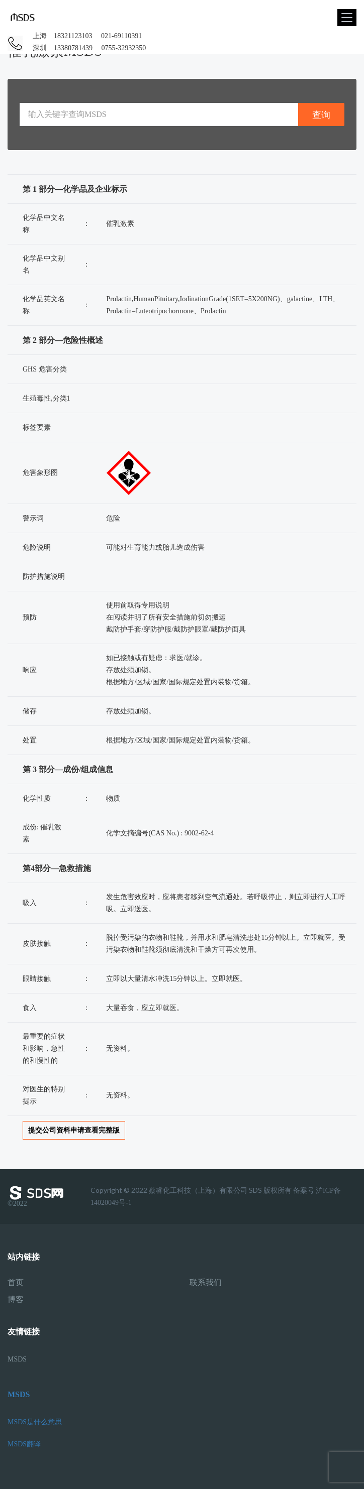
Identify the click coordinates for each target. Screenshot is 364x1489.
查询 (321, 114)
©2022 (38, 1196)
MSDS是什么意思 (35, 1422)
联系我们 (206, 1283)
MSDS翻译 (24, 1444)
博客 (16, 1300)
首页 (16, 1283)
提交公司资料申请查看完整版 (74, 1130)
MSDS (17, 1359)
